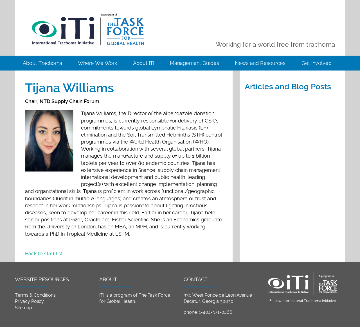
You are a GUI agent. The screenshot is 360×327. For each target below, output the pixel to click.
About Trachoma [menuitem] (42, 63)
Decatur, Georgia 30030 (208, 301)
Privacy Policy (29, 301)
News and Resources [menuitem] (260, 63)
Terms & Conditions (35, 295)
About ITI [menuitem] (143, 63)
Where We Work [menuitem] (97, 63)
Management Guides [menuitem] (194, 63)
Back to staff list (44, 253)
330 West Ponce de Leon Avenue (218, 295)
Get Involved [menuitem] (317, 63)
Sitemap (23, 307)
